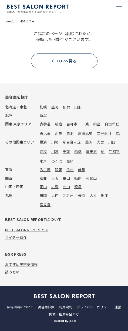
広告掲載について (20, 307)
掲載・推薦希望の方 (64, 314)
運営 (117, 307)
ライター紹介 (15, 237)
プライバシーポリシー (93, 307)
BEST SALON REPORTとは (26, 229)
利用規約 (65, 307)
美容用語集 (46, 307)
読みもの (12, 272)
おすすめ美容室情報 (21, 264)
